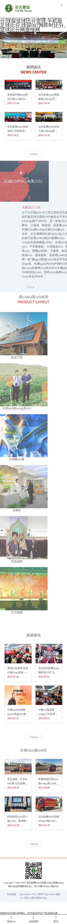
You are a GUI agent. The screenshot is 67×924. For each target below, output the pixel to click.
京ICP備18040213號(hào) (46, 886)
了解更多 (33, 157)
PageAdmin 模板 (52, 894)
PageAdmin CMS (27, 894)
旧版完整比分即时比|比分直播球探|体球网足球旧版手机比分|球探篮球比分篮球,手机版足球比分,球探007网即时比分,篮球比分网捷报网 (33, 21)
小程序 (39, 894)
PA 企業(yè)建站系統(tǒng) (33, 897)
